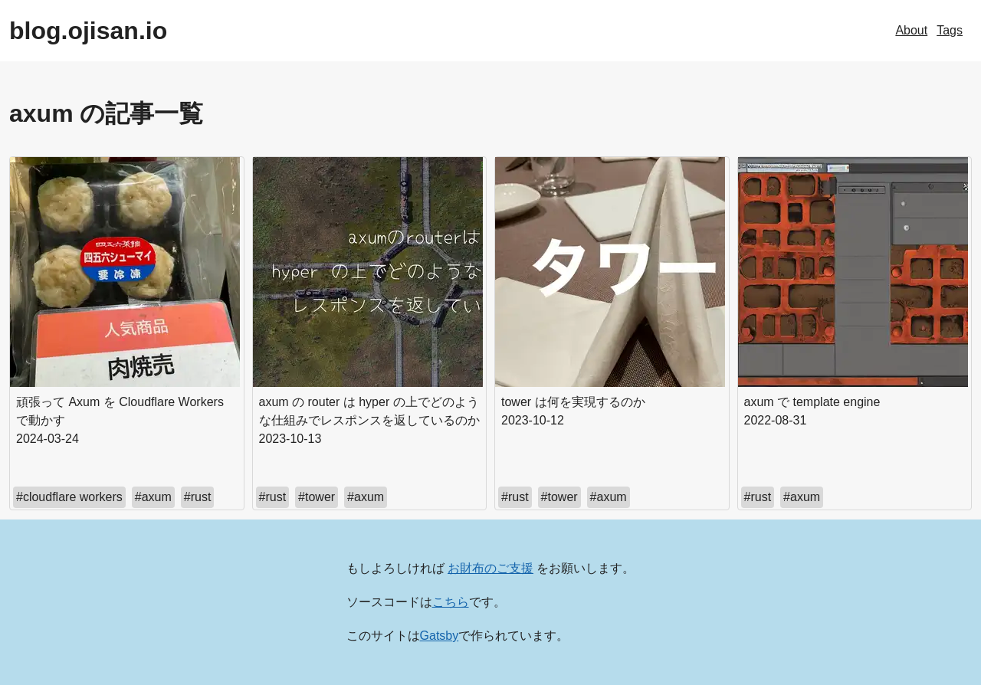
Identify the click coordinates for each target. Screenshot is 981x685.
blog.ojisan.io (88, 30)
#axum (153, 496)
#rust (198, 496)
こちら (450, 601)
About (911, 30)
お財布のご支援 (490, 568)
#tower (316, 496)
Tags (950, 30)
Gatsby (439, 635)
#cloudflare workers (69, 496)
